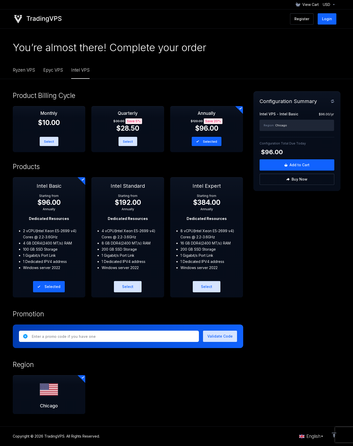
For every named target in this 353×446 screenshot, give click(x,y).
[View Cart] (307, 4)
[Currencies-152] (328, 4)
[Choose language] (311, 436)
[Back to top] (334, 435)
